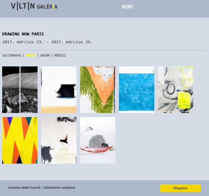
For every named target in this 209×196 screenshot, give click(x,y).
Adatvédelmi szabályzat (59, 188)
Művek (31, 55)
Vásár (45, 55)
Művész (60, 55)
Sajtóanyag (11, 55)
